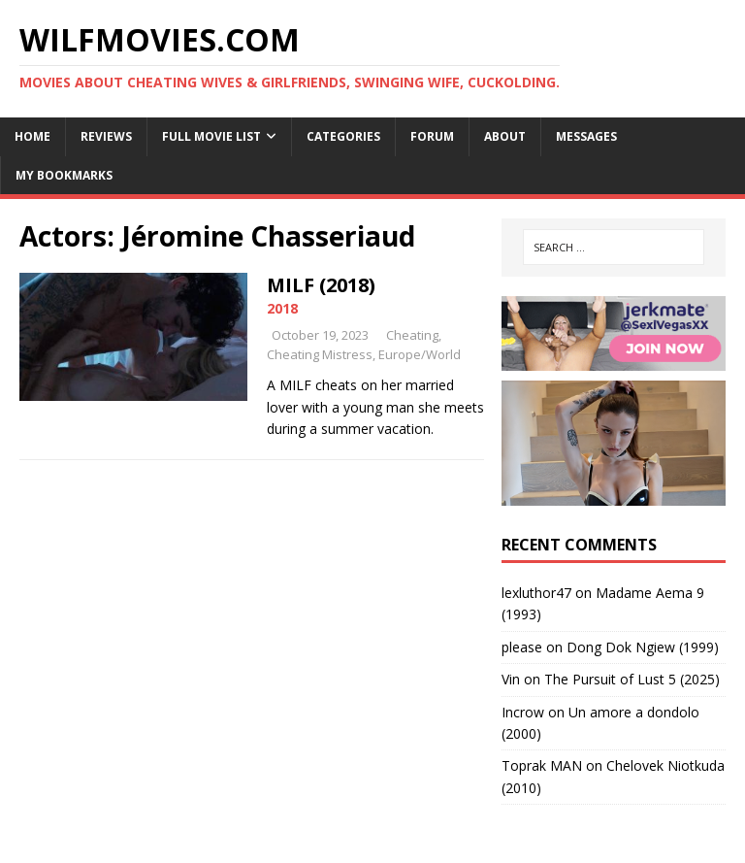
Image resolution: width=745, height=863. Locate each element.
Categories (343, 136)
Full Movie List (211, 136)
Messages (586, 136)
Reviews (106, 136)
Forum (432, 136)
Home (32, 136)
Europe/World (419, 354)
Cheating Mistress (319, 354)
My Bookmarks (64, 175)
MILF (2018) (321, 285)
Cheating (412, 335)
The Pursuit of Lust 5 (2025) (632, 679)
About (505, 136)
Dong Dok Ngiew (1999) (643, 647)
